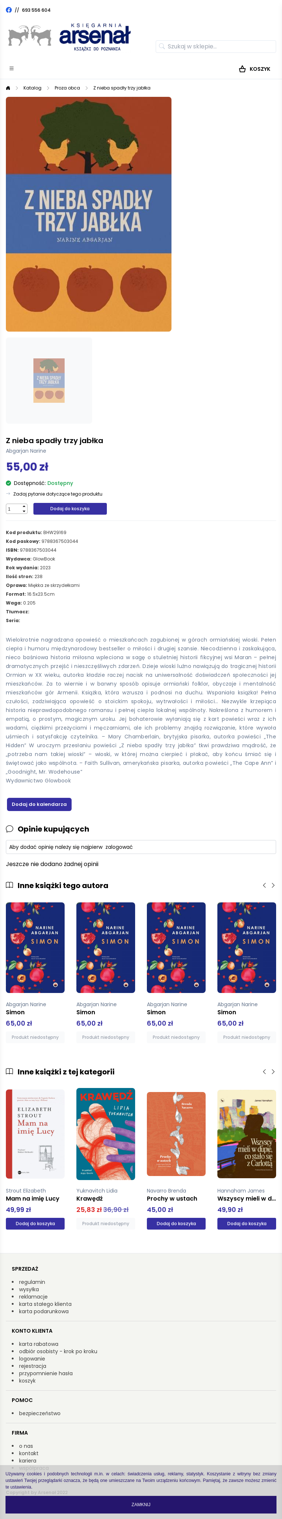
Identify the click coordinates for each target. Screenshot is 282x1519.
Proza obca (67, 88)
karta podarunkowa (44, 1311)
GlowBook (44, 559)
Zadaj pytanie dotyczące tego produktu (57, 494)
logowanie (32, 1358)
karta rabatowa (38, 1344)
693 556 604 (36, 10)
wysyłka (29, 1289)
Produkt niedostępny (35, 1037)
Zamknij (140, 1504)
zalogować (119, 847)
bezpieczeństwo (40, 1413)
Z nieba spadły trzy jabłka (122, 88)
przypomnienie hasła (46, 1373)
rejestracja (32, 1366)
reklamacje (33, 1296)
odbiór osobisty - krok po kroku (58, 1351)
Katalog (32, 88)
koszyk (27, 1380)
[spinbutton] (13, 509)
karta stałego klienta (45, 1304)
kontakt (29, 1453)
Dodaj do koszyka (70, 508)
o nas (26, 1446)
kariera (27, 1460)
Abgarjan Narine (26, 450)
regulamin (32, 1282)
